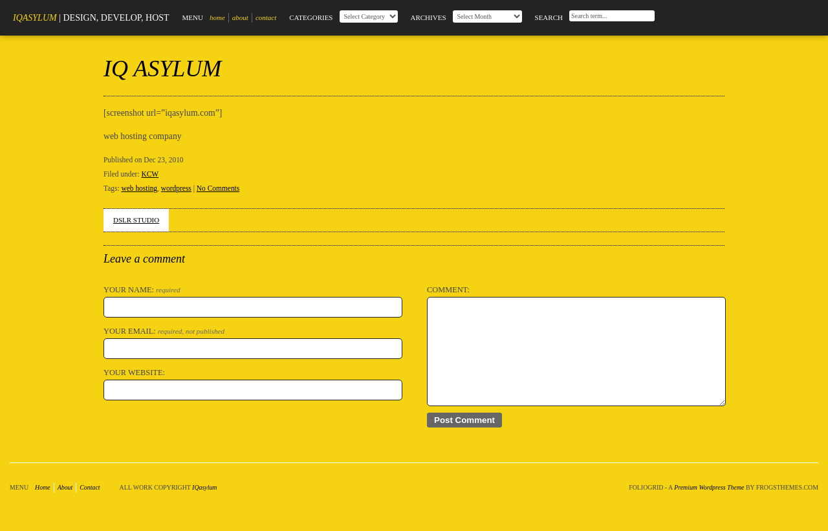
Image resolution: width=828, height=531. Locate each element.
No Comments (218, 188)
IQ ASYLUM (162, 68)
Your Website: (134, 372)
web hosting (139, 188)
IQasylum (35, 18)
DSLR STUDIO (136, 220)
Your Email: (164, 331)
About (240, 17)
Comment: (448, 289)
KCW (149, 174)
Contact (266, 17)
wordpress (176, 188)
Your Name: (142, 289)
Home (217, 17)
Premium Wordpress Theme (709, 487)
